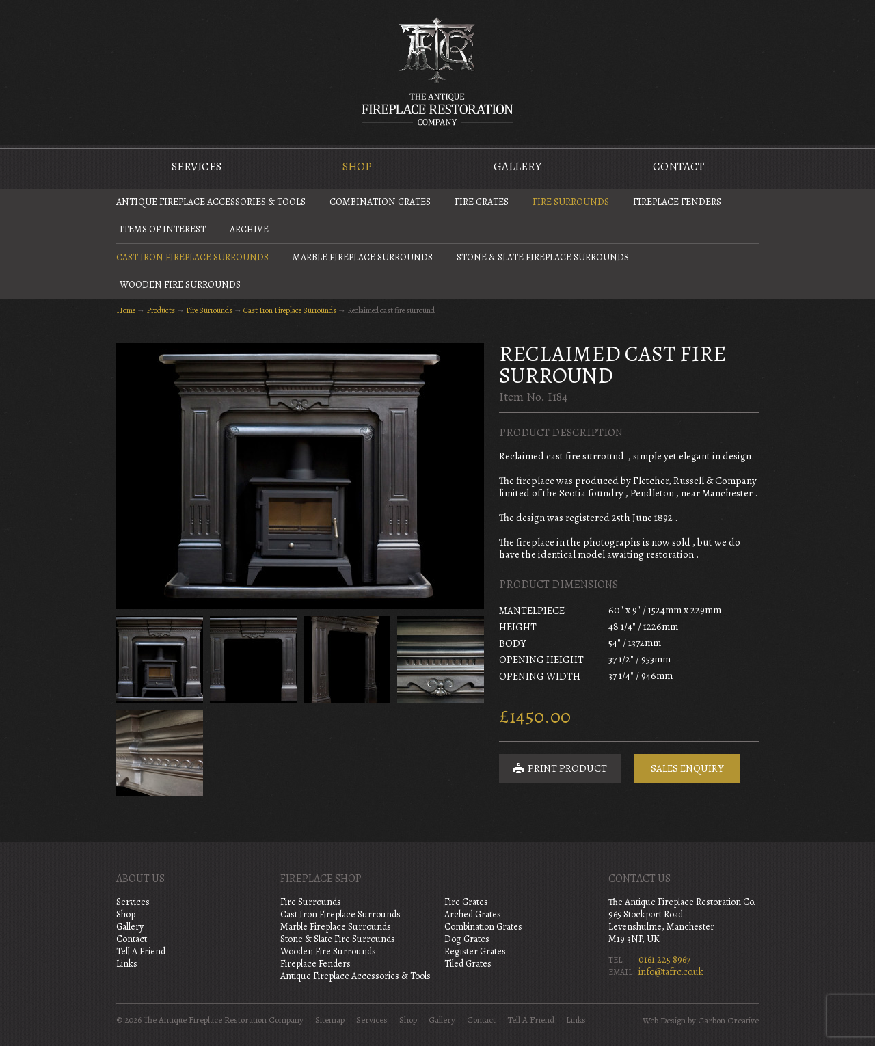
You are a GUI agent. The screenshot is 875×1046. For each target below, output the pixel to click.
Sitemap (330, 1020)
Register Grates (475, 951)
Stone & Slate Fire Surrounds (337, 939)
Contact (678, 166)
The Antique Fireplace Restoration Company (437, 71)
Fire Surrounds (571, 202)
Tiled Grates (468, 963)
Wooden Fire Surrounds (180, 284)
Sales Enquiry (687, 768)
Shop (357, 166)
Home (125, 310)
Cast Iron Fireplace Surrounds (192, 257)
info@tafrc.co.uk (670, 971)
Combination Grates (380, 202)
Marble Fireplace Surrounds (363, 257)
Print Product (560, 768)
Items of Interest (163, 229)
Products (160, 310)
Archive (249, 229)
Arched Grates (472, 914)
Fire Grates (482, 202)
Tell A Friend (140, 951)
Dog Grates (466, 939)
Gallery (517, 166)
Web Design (664, 1021)
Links (126, 963)
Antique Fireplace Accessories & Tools (211, 202)
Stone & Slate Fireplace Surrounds (543, 257)
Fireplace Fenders (677, 202)
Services (196, 166)
